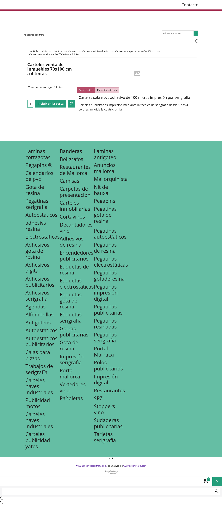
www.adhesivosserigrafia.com (91, 465)
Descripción (86, 90)
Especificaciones (107, 90)
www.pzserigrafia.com (134, 465)
